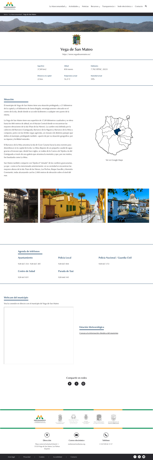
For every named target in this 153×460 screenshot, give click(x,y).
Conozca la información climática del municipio (98, 333)
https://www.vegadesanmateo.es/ (76, 54)
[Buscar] (146, 6)
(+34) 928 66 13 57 (106, 444)
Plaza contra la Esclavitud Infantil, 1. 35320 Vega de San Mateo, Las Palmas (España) (47, 446)
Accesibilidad (57, 457)
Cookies (41, 457)
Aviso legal (11, 457)
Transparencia (108, 6)
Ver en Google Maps (114, 160)
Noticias (85, 6)
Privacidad (26, 457)
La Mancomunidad (57, 6)
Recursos (95, 6)
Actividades (74, 6)
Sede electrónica (125, 6)
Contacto (139, 6)
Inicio (6, 14)
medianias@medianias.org (76, 444)
